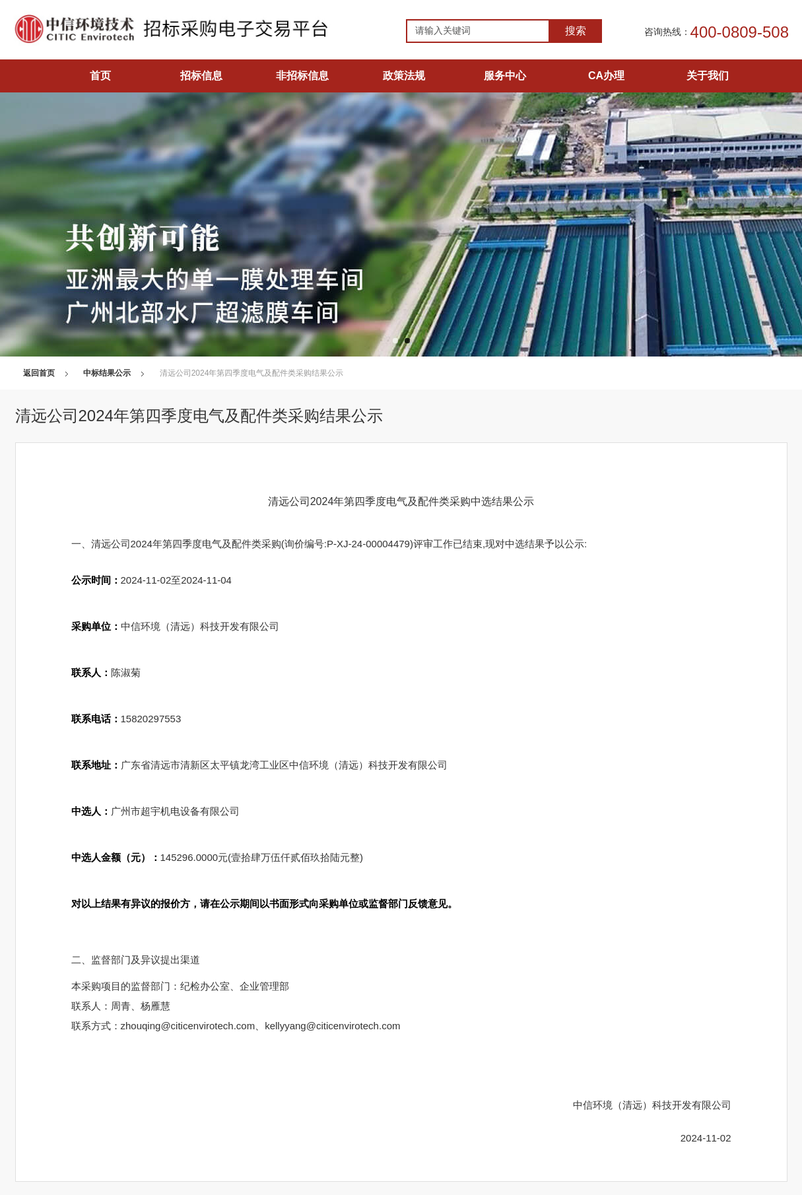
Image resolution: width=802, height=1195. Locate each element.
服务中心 (505, 75)
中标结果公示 (107, 373)
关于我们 (707, 75)
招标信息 (201, 75)
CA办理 (606, 75)
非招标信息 (302, 75)
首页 (100, 75)
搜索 (575, 30)
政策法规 (404, 75)
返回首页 (39, 373)
